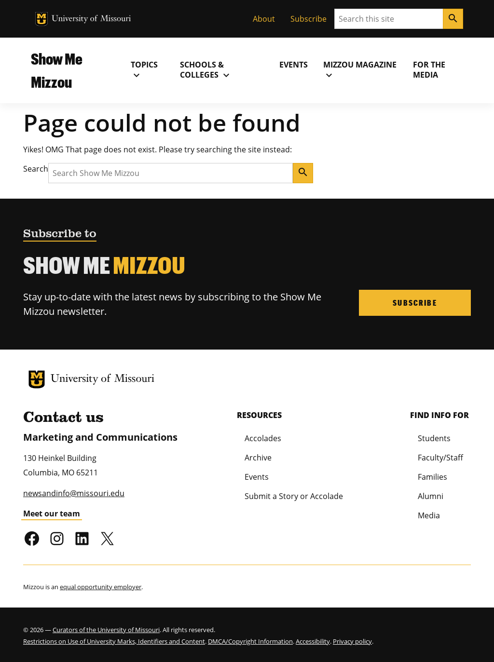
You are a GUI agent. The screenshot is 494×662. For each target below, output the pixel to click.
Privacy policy (352, 641)
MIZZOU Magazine (360, 70)
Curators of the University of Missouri (106, 629)
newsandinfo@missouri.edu (73, 493)
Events (293, 64)
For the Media (429, 69)
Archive (258, 457)
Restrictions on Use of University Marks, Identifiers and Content (114, 641)
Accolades (263, 438)
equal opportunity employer (100, 586)
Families (432, 477)
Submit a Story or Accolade (294, 496)
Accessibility (313, 641)
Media (429, 515)
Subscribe (308, 19)
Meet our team (51, 513)
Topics (144, 70)
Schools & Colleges (206, 70)
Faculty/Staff (440, 457)
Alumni (430, 496)
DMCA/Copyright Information (250, 641)
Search (35, 168)
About (264, 19)
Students (434, 438)
